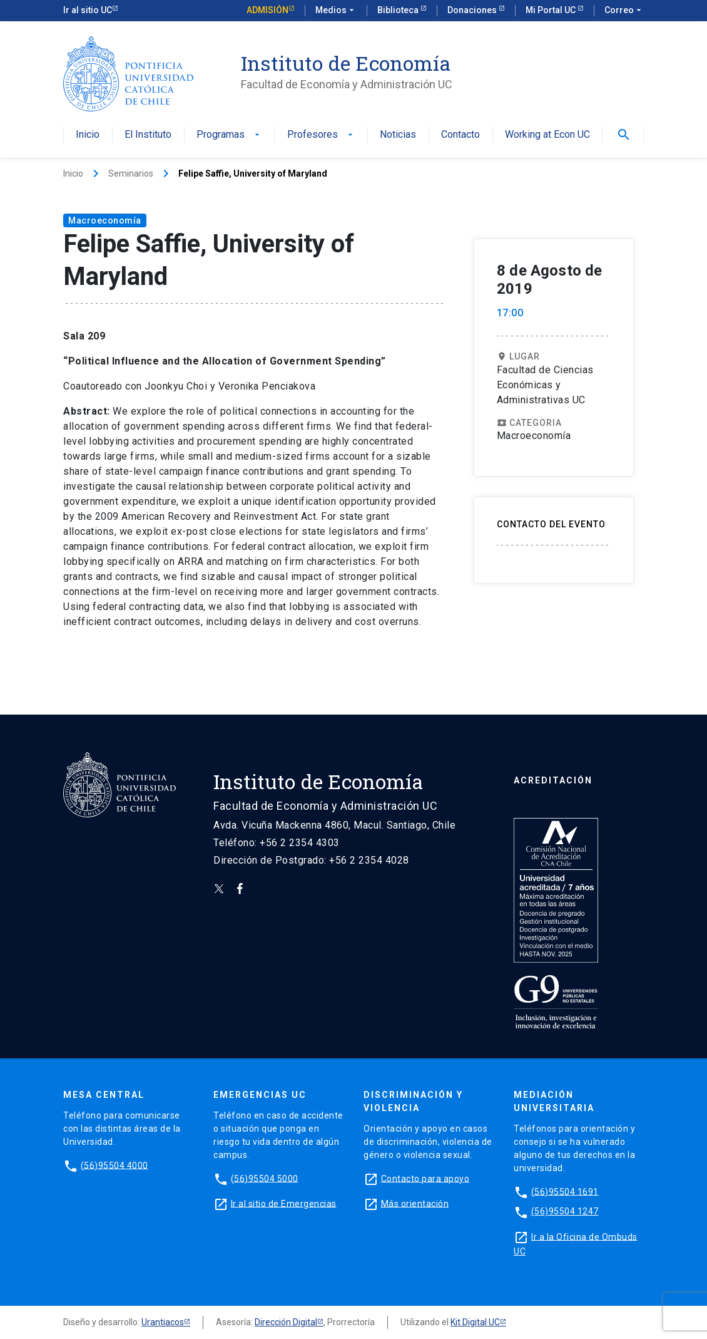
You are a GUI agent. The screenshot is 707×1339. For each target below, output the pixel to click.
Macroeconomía (104, 220)
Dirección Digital (286, 1322)
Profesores (321, 135)
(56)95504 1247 (565, 1211)
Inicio (87, 135)
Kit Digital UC (475, 1322)
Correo (624, 10)
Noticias (398, 135)
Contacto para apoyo (425, 1178)
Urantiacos (162, 1322)
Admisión (267, 10)
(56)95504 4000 (114, 1165)
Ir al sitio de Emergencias (284, 1203)
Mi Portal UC (551, 10)
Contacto (460, 135)
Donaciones (473, 10)
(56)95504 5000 (264, 1178)
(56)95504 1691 (565, 1191)
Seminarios (130, 173)
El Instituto (148, 135)
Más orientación (415, 1203)
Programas (229, 135)
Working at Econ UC (547, 135)
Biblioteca (398, 10)
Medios (336, 10)
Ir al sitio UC (87, 10)
